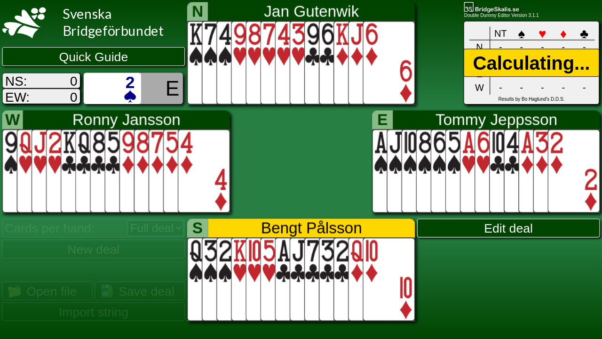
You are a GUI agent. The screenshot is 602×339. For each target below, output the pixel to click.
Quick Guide (93, 57)
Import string (93, 312)
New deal (93, 249)
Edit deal (508, 228)
